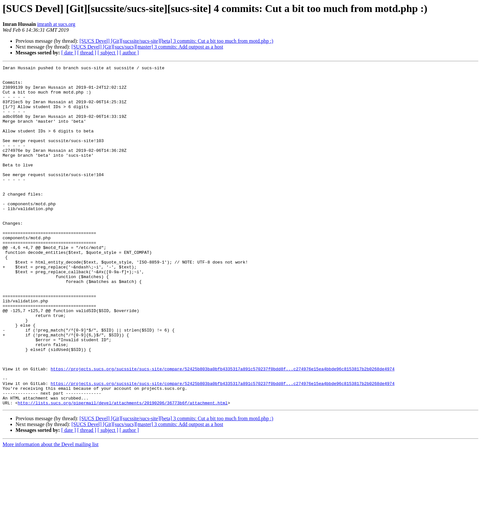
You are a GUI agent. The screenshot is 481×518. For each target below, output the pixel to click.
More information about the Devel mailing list (51, 512)
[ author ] (129, 52)
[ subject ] (108, 52)
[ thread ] (86, 52)
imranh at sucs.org (56, 24)
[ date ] (68, 52)
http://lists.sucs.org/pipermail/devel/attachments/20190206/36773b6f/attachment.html (123, 471)
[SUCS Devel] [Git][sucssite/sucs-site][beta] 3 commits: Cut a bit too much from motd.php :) (176, 41)
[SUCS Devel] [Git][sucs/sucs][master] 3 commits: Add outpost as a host (147, 47)
